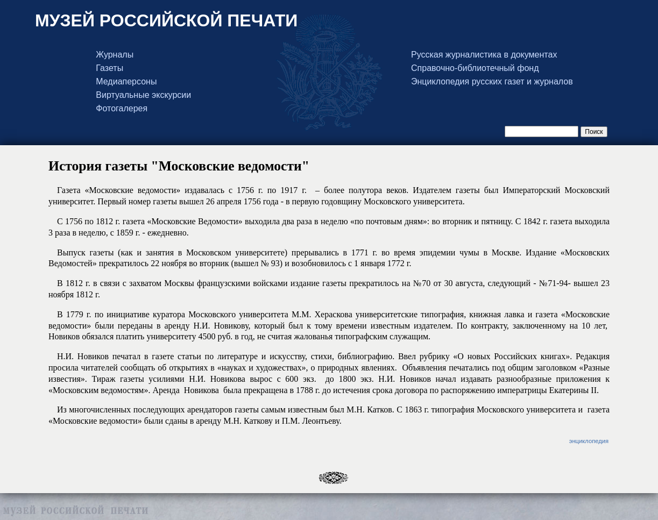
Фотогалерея (121, 108)
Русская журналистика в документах (484, 55)
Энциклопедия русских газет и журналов (492, 81)
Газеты (109, 68)
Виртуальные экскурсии (143, 95)
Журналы (114, 55)
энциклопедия (589, 441)
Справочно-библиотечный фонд (475, 68)
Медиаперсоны (126, 81)
